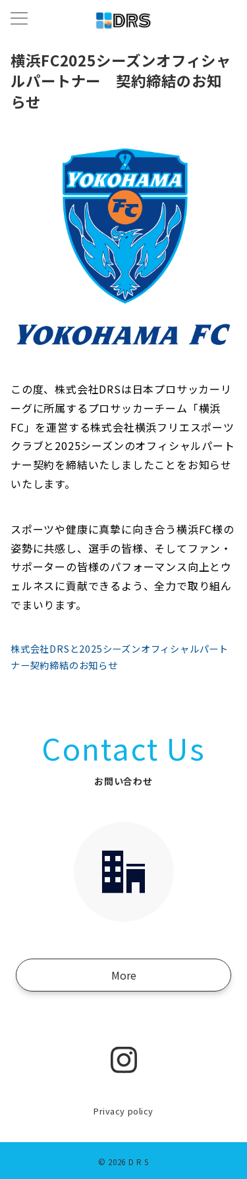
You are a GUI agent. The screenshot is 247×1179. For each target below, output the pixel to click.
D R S (138, 1162)
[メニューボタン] (19, 19)
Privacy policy (123, 1111)
